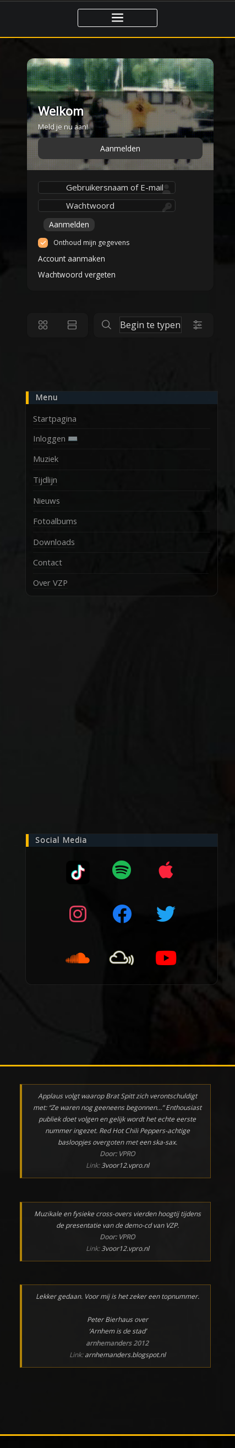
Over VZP (50, 582)
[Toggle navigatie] (117, 18)
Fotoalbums (55, 520)
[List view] (72, 325)
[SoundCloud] (77, 958)
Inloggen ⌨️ (55, 438)
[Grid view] (43, 325)
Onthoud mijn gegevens (91, 242)
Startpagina (54, 418)
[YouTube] (165, 958)
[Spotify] (121, 870)
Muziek (45, 458)
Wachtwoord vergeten (77, 274)
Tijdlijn (45, 479)
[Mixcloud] (77, 870)
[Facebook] (121, 914)
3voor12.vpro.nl (125, 1165)
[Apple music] (165, 870)
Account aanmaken (71, 258)
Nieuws (46, 500)
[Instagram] (77, 914)
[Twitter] (165, 914)
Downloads (54, 541)
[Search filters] (197, 325)
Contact (47, 562)
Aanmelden (120, 148)
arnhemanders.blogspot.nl (125, 1354)
